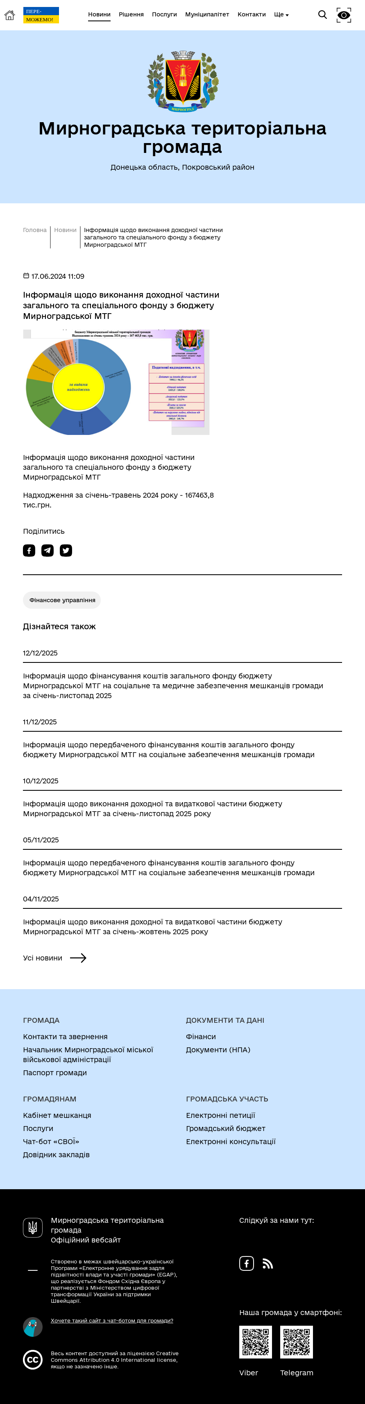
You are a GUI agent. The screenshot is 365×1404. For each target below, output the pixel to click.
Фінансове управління (62, 600)
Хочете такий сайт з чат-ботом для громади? (112, 1320)
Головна (35, 230)
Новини (65, 230)
